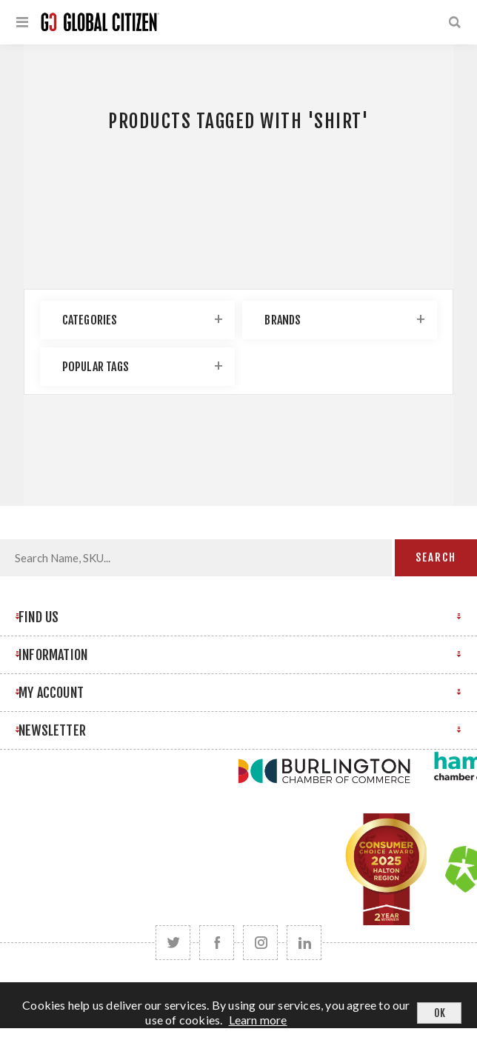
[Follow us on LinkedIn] (304, 942)
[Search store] (196, 557)
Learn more (258, 1020)
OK (439, 1013)
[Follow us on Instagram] (260, 942)
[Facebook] (216, 942)
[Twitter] (173, 942)
